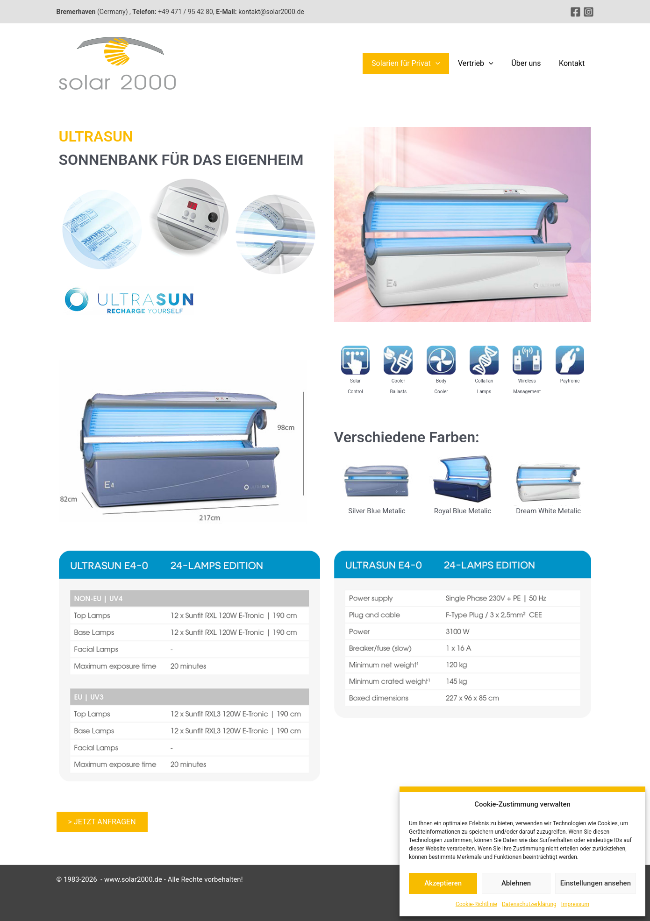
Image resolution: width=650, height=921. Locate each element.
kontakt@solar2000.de (271, 11)
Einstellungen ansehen (595, 883)
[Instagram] (588, 12)
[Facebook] (575, 12)
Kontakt (573, 63)
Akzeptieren (443, 883)
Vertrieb (483, 63)
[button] (446, 63)
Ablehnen (516, 883)
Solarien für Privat (416, 63)
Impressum (575, 904)
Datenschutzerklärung (529, 904)
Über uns (530, 63)
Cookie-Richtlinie (476, 904)
